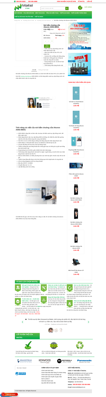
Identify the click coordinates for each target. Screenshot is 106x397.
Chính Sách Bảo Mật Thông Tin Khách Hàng (53, 372)
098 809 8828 (20, 1)
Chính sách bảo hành (47, 370)
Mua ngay (47, 45)
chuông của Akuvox (25, 76)
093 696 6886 (32, 1)
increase (51, 41)
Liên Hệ (89, 1)
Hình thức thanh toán (47, 380)
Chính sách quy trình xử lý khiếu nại (51, 374)
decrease (45, 41)
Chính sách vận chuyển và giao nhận (51, 376)
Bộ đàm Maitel (21, 368)
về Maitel (81, 1)
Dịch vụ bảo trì (45, 378)
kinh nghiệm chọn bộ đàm (66, 1)
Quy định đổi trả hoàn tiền (48, 383)
